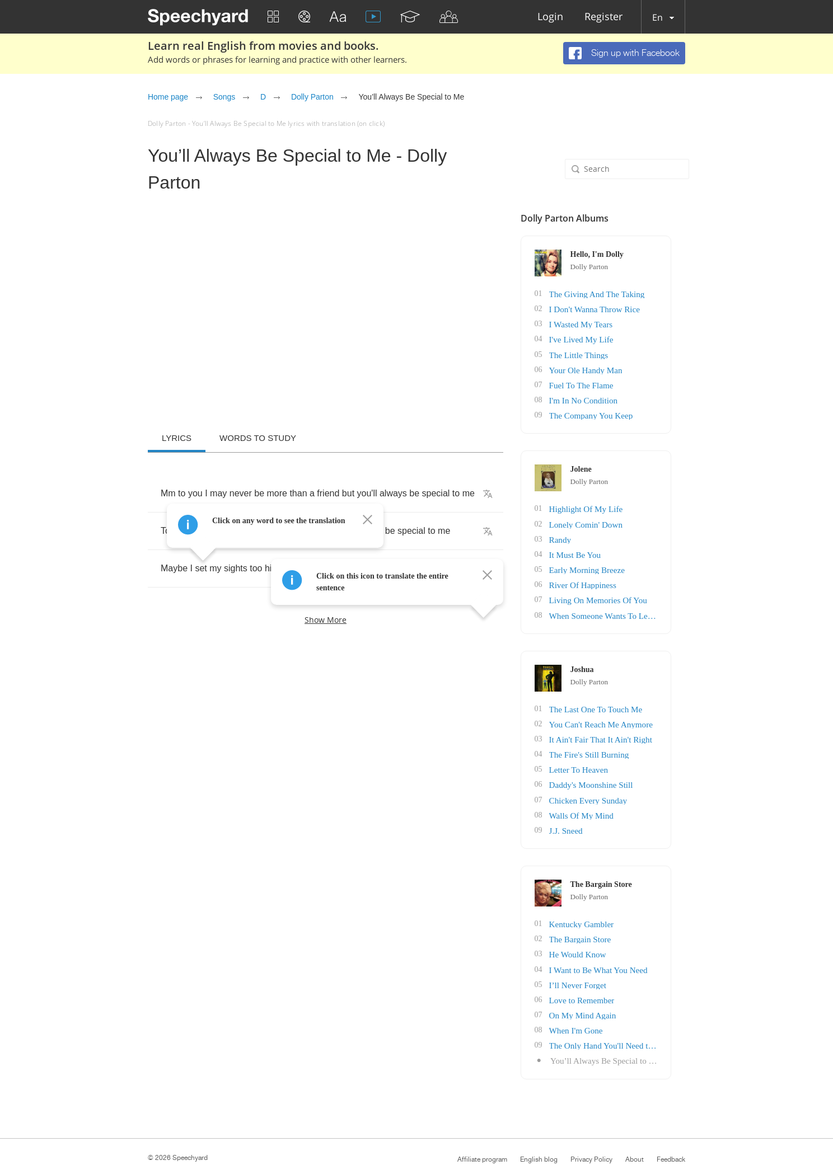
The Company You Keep (622, 410)
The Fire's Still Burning (620, 741)
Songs (224, 96)
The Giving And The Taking (627, 293)
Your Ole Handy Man (617, 366)
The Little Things (610, 351)
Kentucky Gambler (613, 907)
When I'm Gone (608, 1008)
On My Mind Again (614, 994)
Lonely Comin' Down (617, 517)
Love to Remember (613, 979)
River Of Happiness (614, 575)
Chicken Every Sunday (619, 785)
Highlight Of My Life (617, 503)
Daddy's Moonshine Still (622, 770)
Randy (593, 532)
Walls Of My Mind (613, 799)
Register (603, 17)
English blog (539, 1136)
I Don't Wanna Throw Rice (625, 308)
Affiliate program (482, 1136)
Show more (326, 619)
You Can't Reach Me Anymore (631, 712)
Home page (168, 96)
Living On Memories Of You (628, 590)
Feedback (671, 1136)
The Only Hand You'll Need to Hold (639, 1023)
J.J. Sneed (599, 814)
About (634, 1136)
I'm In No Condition (615, 395)
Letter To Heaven (610, 755)
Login (550, 17)
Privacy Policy (591, 1136)
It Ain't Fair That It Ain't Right (630, 726)
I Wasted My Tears (612, 322)
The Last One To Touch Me (626, 697)
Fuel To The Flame (613, 381)
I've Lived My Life (613, 337)
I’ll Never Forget (610, 965)
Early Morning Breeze (618, 561)
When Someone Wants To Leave (634, 604)
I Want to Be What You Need (629, 950)
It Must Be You (607, 546)
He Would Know (609, 936)
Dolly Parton (312, 96)
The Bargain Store (611, 921)
